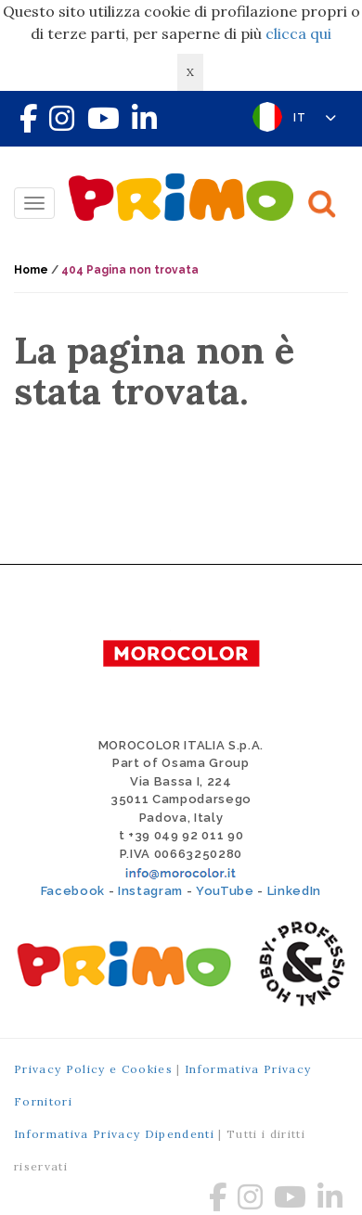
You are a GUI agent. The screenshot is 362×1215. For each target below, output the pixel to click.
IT (315, 117)
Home (31, 269)
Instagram (150, 891)
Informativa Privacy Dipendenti (114, 1134)
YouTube (225, 891)
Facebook (73, 891)
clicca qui (298, 33)
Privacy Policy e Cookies (93, 1069)
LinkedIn (294, 891)
